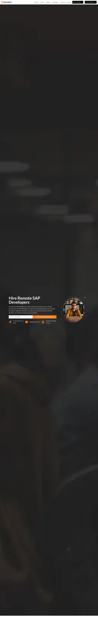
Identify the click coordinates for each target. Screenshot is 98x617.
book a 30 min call (90, 2)
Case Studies (62, 2)
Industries (48, 2)
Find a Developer (77, 2)
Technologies (55, 2)
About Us (36, 2)
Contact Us (68, 2)
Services (42, 2)
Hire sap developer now (44, 317)
